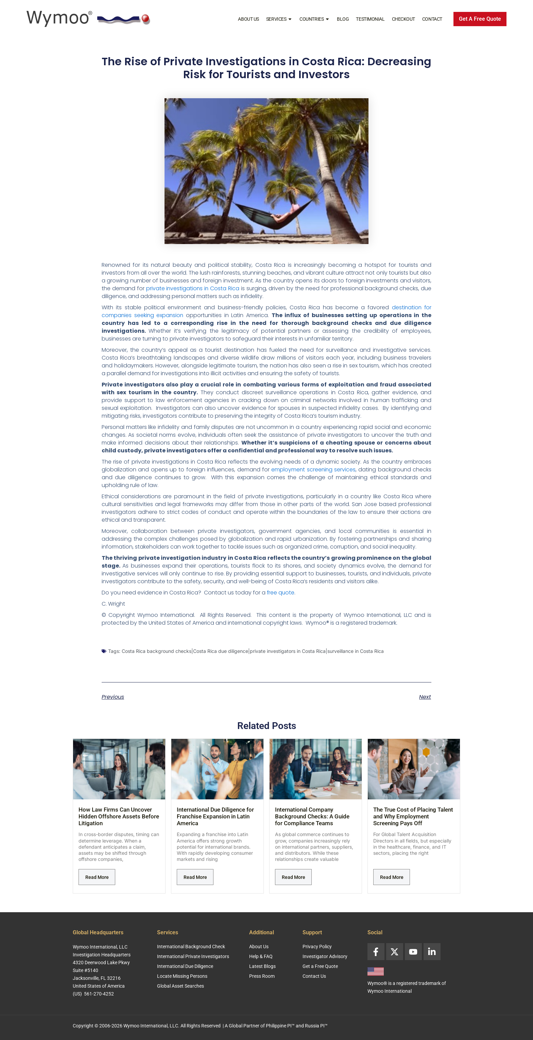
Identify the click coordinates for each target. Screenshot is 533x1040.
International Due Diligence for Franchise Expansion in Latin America (215, 816)
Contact (432, 19)
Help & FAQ (261, 956)
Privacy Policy (317, 946)
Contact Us (314, 976)
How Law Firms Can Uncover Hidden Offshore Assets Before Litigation (119, 816)
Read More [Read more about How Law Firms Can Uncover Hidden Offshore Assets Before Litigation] (97, 877)
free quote (281, 592)
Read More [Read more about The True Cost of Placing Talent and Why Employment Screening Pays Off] (391, 877)
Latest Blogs (262, 966)
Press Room (262, 976)
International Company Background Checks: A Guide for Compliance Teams (312, 816)
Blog (343, 19)
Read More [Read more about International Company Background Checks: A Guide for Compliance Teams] (293, 877)
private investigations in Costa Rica (193, 288)
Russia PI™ (316, 1025)
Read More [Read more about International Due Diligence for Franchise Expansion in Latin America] (195, 877)
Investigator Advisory (325, 956)
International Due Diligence (185, 966)
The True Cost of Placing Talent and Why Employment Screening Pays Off (413, 816)
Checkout (403, 19)
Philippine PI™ (280, 1025)
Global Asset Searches (180, 986)
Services (279, 19)
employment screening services (313, 469)
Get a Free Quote (320, 966)
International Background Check (191, 946)
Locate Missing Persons (182, 976)
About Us (248, 19)
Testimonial (370, 19)
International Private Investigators (193, 956)
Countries (314, 19)
